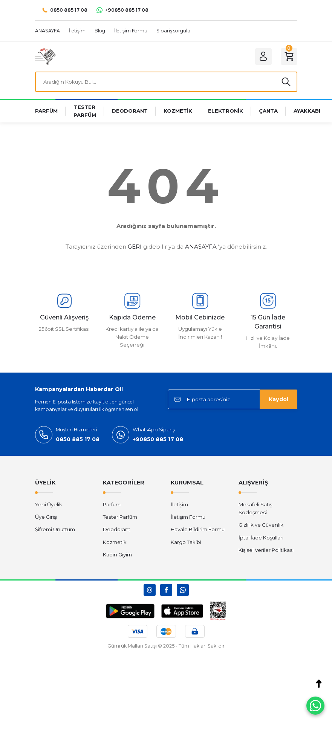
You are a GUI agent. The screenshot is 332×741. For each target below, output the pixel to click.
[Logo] (45, 56)
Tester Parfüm (120, 517)
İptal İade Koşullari (261, 538)
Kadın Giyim (117, 555)
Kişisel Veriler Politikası (266, 550)
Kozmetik (115, 542)
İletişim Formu (188, 517)
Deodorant (116, 529)
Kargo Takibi (186, 542)
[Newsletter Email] (232, 399)
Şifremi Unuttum (55, 529)
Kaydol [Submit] (278, 399)
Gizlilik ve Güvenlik (261, 525)
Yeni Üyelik (48, 504)
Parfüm (112, 504)
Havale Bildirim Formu (198, 529)
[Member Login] (263, 56)
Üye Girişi (46, 517)
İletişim (179, 504)
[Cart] (289, 56)
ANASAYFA (201, 246)
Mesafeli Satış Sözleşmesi (255, 508)
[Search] (166, 82)
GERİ (135, 246)
